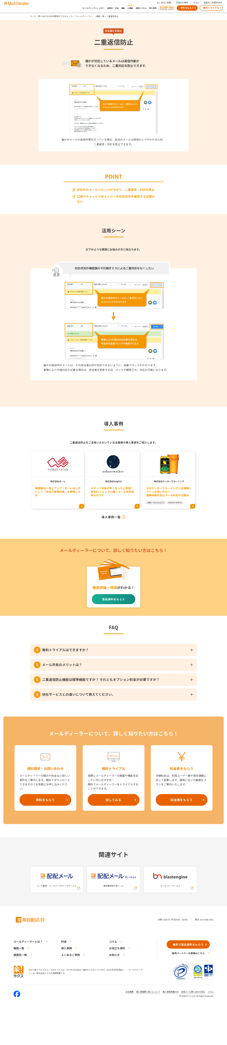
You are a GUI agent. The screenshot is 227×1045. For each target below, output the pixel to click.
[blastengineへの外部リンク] (170, 879)
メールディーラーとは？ (28, 941)
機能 (123, 8)
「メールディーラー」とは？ (93, 8)
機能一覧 (100, 16)
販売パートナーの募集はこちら (188, 953)
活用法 (110, 8)
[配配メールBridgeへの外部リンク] (113, 879)
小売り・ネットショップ (155, 502)
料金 (117, 8)
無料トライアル (211, 7)
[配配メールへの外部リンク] (57, 879)
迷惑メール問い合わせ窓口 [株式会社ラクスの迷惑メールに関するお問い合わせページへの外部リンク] (193, 991)
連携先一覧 (20, 955)
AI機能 (130, 8)
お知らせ (114, 955)
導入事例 (152, 8)
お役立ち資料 (182, 2)
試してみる (113, 800)
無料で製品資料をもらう (188, 944)
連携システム (141, 8)
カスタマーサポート (175, 502)
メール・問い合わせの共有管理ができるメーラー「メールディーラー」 (62, 16)
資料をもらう (187, 7)
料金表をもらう (182, 800)
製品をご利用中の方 (213, 2)
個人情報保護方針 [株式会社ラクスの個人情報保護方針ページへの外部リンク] (171, 991)
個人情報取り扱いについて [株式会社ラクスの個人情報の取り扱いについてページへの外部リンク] (148, 991)
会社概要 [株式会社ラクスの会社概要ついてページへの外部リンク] (130, 991)
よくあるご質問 (164, 2)
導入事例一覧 (111, 517)
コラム (196, 2)
